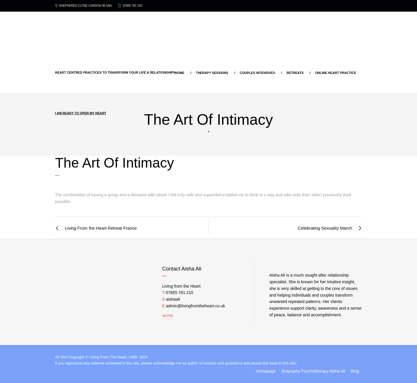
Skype (167, 315)
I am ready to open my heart (80, 113)
